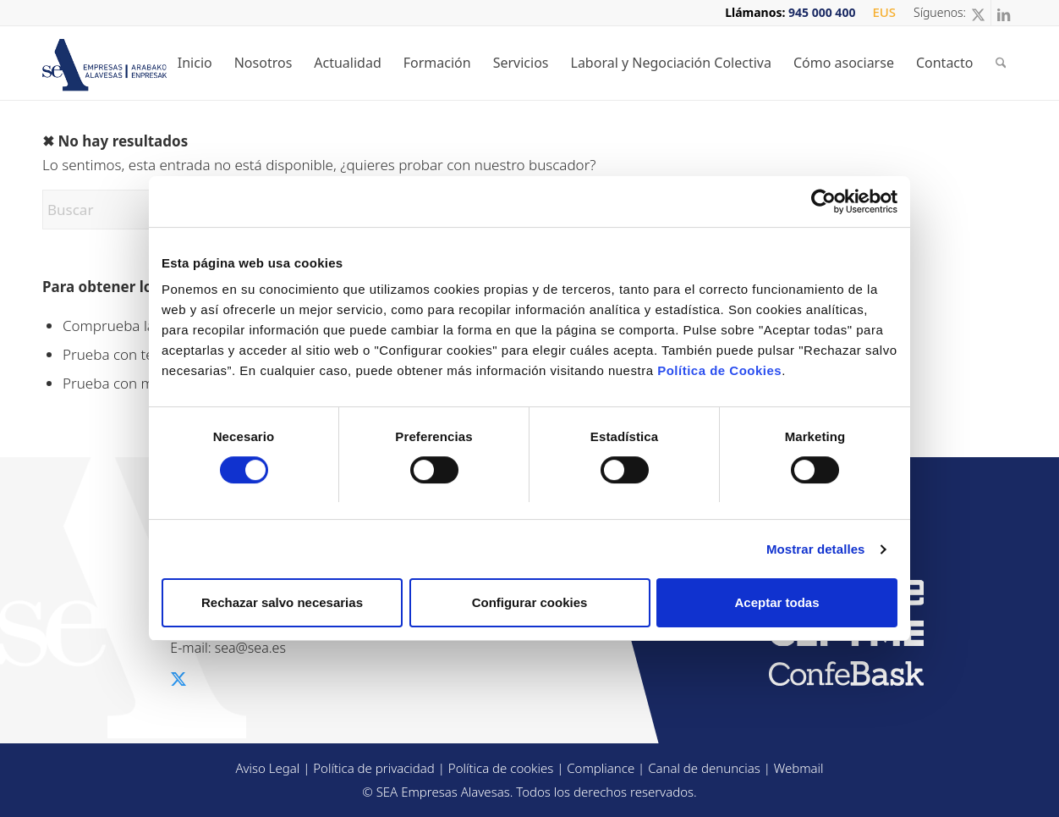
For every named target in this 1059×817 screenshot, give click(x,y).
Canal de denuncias (704, 767)
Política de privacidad (374, 767)
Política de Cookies (719, 370)
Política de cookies (501, 767)
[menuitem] (880, 13)
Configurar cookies (530, 602)
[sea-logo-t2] (123, 65)
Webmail (799, 767)
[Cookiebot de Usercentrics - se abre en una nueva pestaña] (823, 201)
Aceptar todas (776, 602)
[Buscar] (1001, 62)
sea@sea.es (250, 647)
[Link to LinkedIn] (1004, 12)
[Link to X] (978, 12)
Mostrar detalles (815, 549)
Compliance (600, 767)
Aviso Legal (267, 767)
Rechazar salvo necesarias (282, 602)
